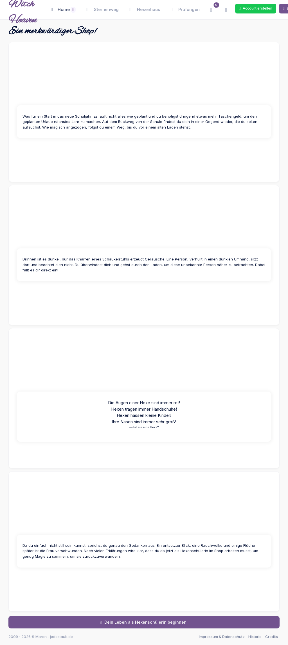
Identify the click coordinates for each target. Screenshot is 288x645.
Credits (271, 636)
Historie (255, 636)
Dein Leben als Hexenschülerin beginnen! (143, 622)
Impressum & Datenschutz (222, 636)
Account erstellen (255, 8)
